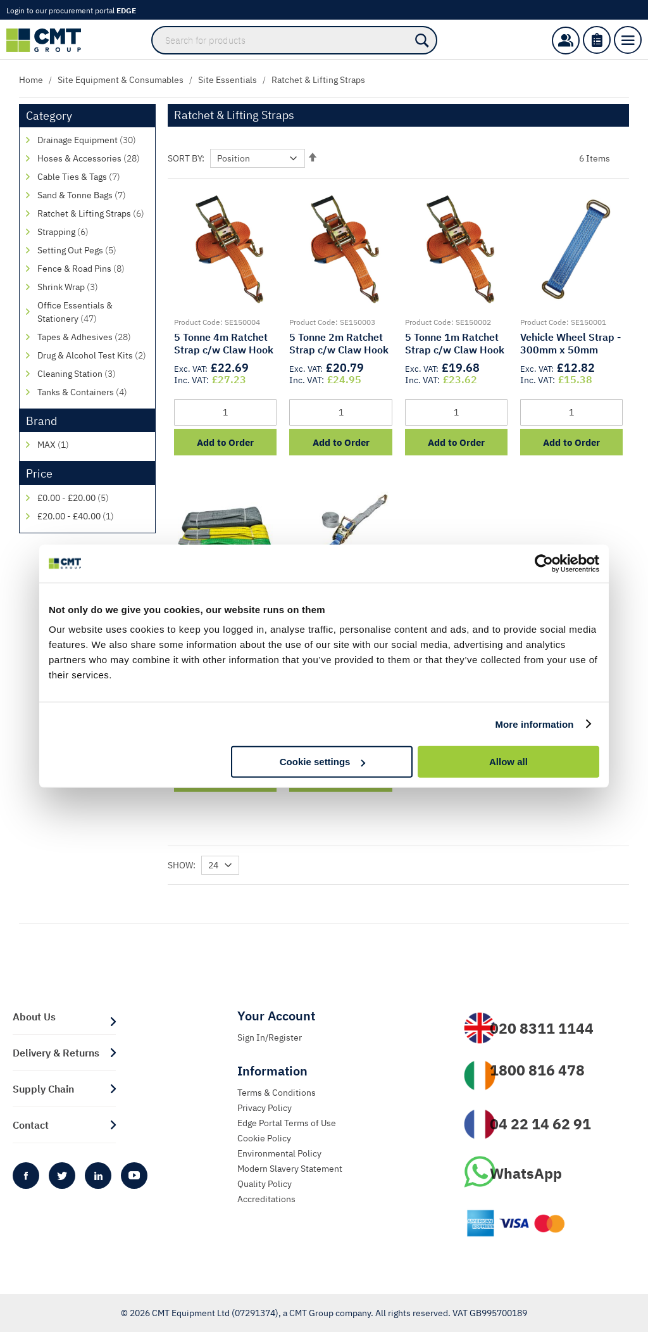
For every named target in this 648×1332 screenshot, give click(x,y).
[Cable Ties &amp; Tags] (93, 177)
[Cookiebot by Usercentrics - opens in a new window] (544, 563)
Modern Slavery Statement (289, 1168)
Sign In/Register (269, 1037)
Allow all (508, 761)
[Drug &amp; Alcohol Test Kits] (93, 355)
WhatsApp (526, 1173)
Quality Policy (264, 1183)
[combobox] (294, 40)
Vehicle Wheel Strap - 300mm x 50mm (570, 343)
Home (31, 79)
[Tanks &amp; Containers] (93, 392)
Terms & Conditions (276, 1092)
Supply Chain (43, 1088)
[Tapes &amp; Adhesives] (93, 337)
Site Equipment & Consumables (121, 79)
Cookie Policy (264, 1138)
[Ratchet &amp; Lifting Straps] (93, 213)
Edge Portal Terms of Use (286, 1123)
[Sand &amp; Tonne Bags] (93, 195)
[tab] (305, 1016)
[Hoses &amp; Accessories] (93, 158)
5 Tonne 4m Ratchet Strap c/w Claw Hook (223, 343)
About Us (34, 1016)
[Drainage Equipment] (93, 140)
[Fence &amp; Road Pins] (93, 269)
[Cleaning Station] (93, 374)
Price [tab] (39, 473)
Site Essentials (227, 79)
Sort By (185, 158)
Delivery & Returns (56, 1052)
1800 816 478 (537, 1069)
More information (534, 723)
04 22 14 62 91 (540, 1123)
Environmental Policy (279, 1153)
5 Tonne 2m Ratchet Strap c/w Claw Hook (339, 343)
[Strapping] (93, 232)
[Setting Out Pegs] (93, 250)
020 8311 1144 (542, 1027)
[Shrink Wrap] (93, 287)
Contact (31, 1125)
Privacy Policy (264, 1107)
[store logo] (50, 40)
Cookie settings (323, 761)
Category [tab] (49, 115)
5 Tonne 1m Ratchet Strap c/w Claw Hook (454, 343)
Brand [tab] (41, 421)
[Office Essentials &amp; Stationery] (93, 312)
